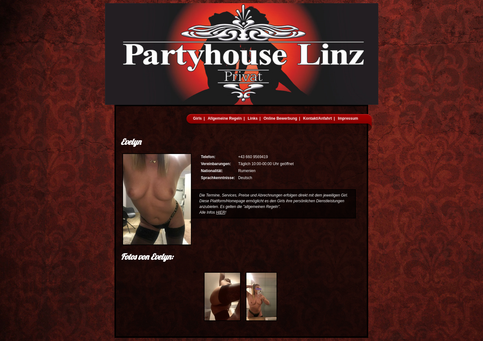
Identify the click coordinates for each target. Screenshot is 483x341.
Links (253, 118)
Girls (197, 118)
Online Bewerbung (280, 118)
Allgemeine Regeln (225, 118)
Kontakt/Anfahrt (317, 118)
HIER (220, 212)
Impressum (348, 118)
